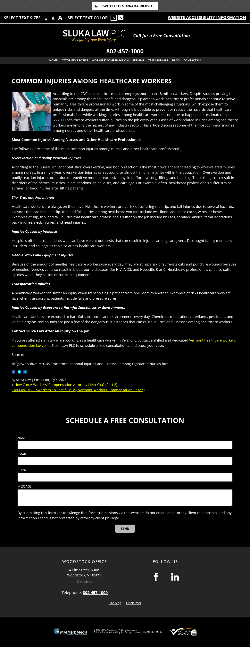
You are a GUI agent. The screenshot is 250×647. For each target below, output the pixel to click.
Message (24, 486)
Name (22, 438)
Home (53, 60)
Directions (84, 582)
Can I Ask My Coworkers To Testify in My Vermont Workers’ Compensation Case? (77, 390)
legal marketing (124, 632)
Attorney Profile (75, 60)
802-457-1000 (125, 51)
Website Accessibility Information (207, 17)
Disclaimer (133, 603)
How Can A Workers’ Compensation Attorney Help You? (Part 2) (65, 384)
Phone (23, 470)
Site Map (115, 603)
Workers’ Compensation (110, 60)
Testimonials (158, 60)
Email (22, 454)
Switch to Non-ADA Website (127, 6)
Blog (176, 60)
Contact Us (192, 60)
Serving (138, 60)
